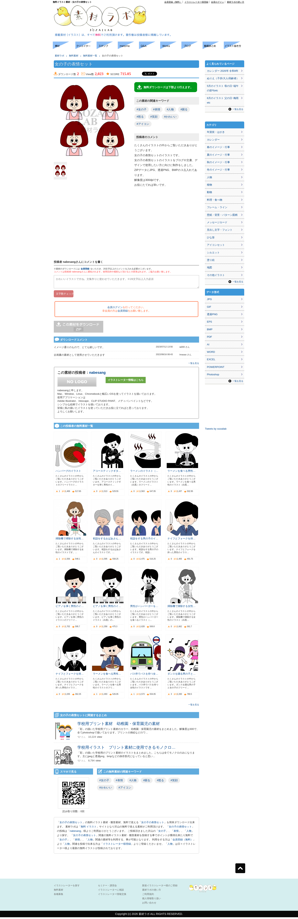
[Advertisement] (199, 12)
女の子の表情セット (70, 824)
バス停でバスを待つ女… (144, 675)
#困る (183, 109)
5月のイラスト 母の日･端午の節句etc (223, 88)
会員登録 (85, 269)
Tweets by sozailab (216, 428)
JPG (209, 299)
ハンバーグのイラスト (68, 472)
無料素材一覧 (90, 55)
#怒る (140, 116)
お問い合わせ (149, 904)
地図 (209, 267)
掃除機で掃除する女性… (70, 540)
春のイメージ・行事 (218, 147)
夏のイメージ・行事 (218, 154)
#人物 (170, 109)
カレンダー (213, 139)
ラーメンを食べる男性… (181, 472)
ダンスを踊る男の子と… (181, 675)
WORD (211, 351)
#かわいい (170, 116)
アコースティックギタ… (107, 472)
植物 (209, 184)
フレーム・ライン (217, 207)
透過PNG (212, 314)
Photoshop (213, 374)
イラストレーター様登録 (196, 2)
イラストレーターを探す (67, 887)
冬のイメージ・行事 (218, 169)
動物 (209, 192)
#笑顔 (153, 116)
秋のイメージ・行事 (218, 162)
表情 (176, 832)
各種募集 (58, 896)
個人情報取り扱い (151, 900)
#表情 (156, 109)
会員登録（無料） (173, 2)
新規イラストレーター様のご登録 (159, 887)
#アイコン (143, 123)
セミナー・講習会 (107, 887)
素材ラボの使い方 (235, 2)
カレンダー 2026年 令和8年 (222, 70)
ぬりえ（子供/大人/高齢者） (223, 78)
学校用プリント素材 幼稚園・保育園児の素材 (118, 725)
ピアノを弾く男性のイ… (70, 607)
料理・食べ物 (214, 199)
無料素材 (73, 55)
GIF (209, 306)
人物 (188, 832)
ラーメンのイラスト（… (144, 472)
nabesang (97, 374)
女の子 (162, 832)
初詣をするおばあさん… (107, 540)
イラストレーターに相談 (111, 891)
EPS (209, 321)
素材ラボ (59, 55)
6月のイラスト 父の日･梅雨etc (223, 100)
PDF (209, 336)
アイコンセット (216, 244)
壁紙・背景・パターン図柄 (222, 214)
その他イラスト (216, 275)
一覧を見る (193, 365)
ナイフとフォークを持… (181, 540)
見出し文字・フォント (219, 229)
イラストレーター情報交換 (112, 896)
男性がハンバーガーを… (144, 607)
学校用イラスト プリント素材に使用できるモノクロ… (126, 749)
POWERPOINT (215, 367)
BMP (209, 329)
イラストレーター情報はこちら (126, 381)
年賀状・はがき (216, 132)
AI (208, 344)
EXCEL (211, 359)
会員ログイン (217, 2)
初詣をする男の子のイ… (144, 540)
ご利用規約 (148, 896)
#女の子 (141, 109)
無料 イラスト (89, 828)
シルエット (213, 252)
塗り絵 (211, 260)
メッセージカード (217, 222)
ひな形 (211, 237)
